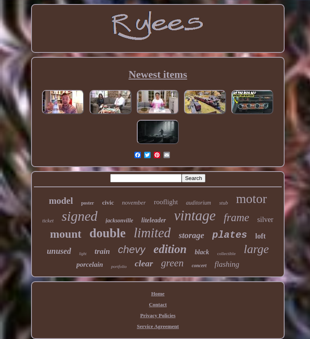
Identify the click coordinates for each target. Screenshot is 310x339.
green (172, 262)
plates (229, 235)
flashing (227, 264)
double (108, 233)
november (134, 202)
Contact (158, 304)
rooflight (166, 202)
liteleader (153, 220)
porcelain (89, 264)
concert (199, 265)
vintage (195, 216)
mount (66, 234)
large (256, 248)
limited (152, 233)
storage (191, 235)
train (102, 251)
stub (223, 203)
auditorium (198, 203)
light (82, 253)
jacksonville (119, 221)
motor (251, 198)
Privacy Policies (158, 315)
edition (169, 249)
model (61, 201)
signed (80, 216)
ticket (48, 221)
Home (157, 294)
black (202, 252)
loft (260, 236)
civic (108, 202)
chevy (131, 249)
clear (144, 263)
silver (265, 220)
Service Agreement (158, 326)
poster (87, 203)
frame (236, 217)
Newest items (157, 74)
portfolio (119, 266)
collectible (226, 253)
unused (59, 251)
